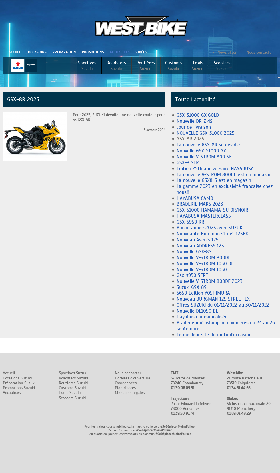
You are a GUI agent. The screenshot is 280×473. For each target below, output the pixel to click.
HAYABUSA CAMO (195, 198)
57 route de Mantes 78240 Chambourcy (188, 380)
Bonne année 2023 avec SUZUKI (210, 228)
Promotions (93, 52)
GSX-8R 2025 (190, 139)
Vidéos (141, 52)
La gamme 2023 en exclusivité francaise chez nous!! (225, 189)
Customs (173, 65)
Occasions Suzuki (17, 378)
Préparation (64, 52)
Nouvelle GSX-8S (194, 252)
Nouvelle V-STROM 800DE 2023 (210, 281)
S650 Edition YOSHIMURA (203, 293)
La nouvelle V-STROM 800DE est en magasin (223, 175)
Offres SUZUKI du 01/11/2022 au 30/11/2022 (223, 305)
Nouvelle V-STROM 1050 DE (205, 264)
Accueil (15, 52)
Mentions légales (130, 392)
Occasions (37, 52)
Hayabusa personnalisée (202, 317)
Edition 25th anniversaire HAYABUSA (215, 169)
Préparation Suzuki (19, 383)
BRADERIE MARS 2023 (200, 204)
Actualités (120, 52)
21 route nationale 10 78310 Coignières (245, 380)
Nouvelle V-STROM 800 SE (204, 157)
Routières (145, 65)
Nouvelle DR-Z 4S (195, 121)
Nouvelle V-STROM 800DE (204, 258)
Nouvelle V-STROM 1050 (202, 270)
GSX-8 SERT (189, 163)
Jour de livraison (194, 127)
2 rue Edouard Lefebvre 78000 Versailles (191, 406)
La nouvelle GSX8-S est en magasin (214, 180)
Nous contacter (260, 52)
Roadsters (116, 65)
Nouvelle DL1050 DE (197, 311)
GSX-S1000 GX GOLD (198, 115)
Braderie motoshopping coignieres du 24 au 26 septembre (226, 326)
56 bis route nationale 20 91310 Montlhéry (249, 406)
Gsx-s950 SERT (192, 275)
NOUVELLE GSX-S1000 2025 (206, 133)
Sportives (87, 65)
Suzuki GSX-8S (192, 287)
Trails (197, 65)
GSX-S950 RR (190, 222)
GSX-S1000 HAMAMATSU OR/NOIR (212, 210)
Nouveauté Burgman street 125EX (212, 234)
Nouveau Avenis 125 (198, 240)
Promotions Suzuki (19, 387)
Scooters (222, 65)
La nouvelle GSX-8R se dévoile (208, 145)
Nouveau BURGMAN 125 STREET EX (213, 299)
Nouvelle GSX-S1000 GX (201, 151)
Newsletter (227, 52)
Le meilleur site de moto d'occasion (214, 335)
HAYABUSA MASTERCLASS (204, 216)
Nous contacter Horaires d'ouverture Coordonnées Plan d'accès (132, 380)
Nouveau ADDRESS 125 (200, 246)
